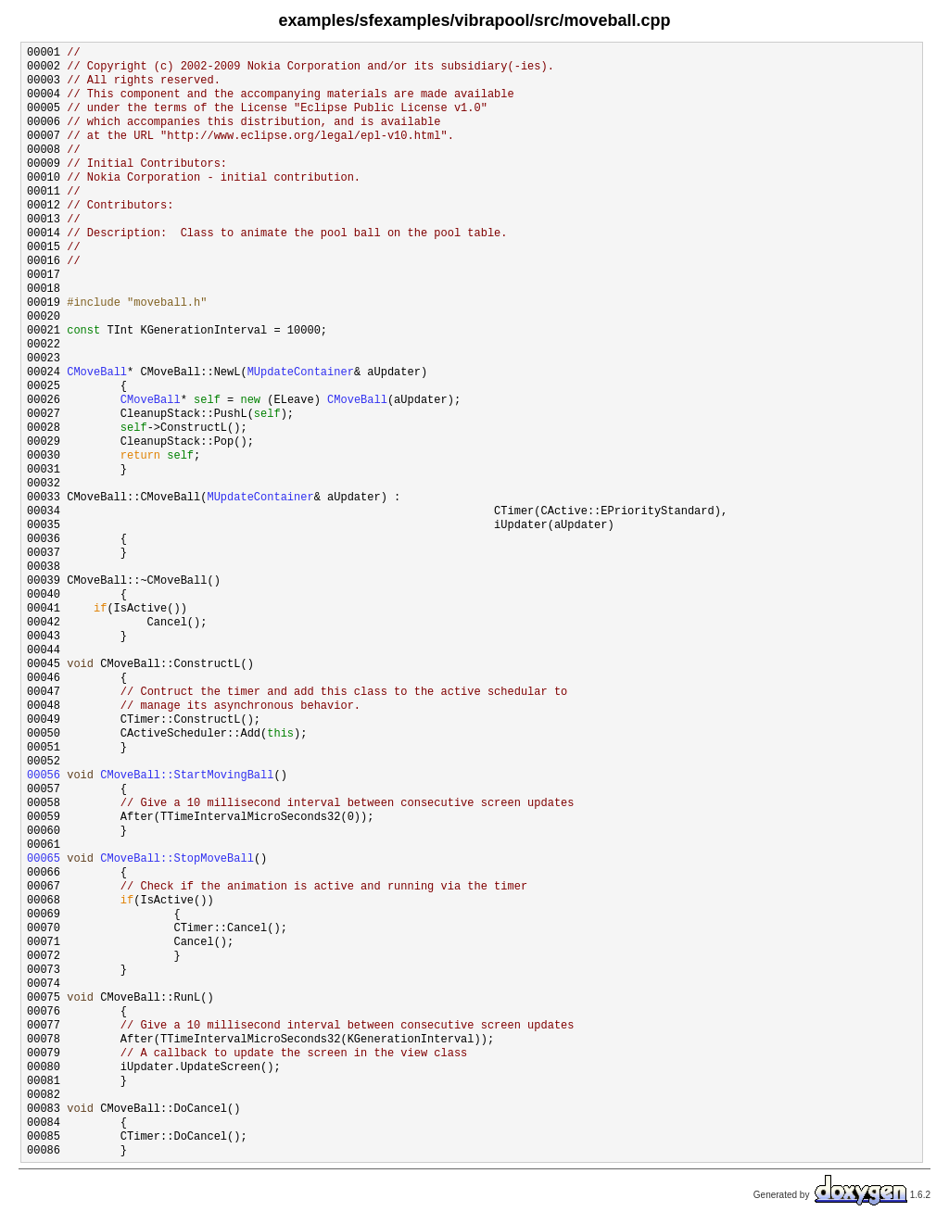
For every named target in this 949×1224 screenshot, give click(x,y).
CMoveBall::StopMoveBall (177, 859)
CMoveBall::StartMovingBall (186, 776)
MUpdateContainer (300, 373)
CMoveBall (97, 373)
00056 (43, 776)
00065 (43, 859)
